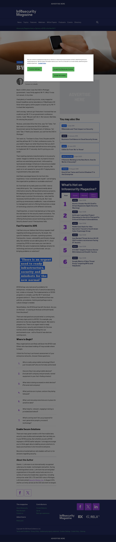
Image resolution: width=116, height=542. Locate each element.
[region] (58, 67)
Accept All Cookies (60, 75)
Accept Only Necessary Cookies (63, 69)
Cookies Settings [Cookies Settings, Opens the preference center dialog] (34, 69)
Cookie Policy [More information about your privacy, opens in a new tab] (42, 63)
